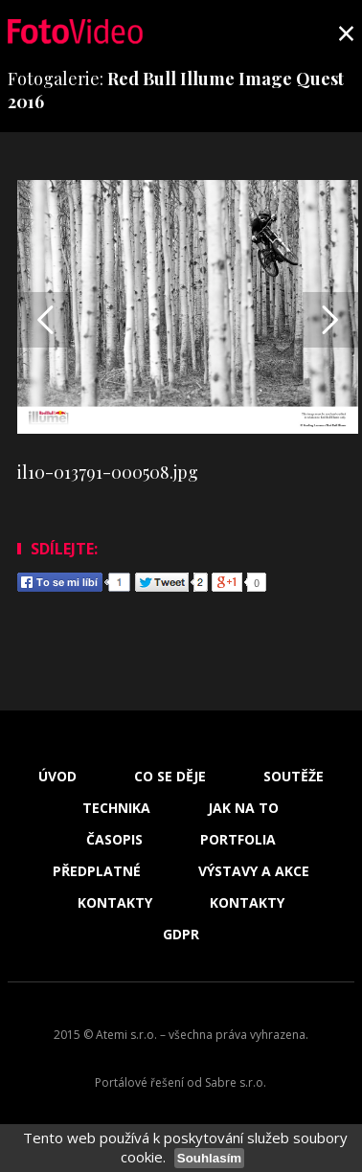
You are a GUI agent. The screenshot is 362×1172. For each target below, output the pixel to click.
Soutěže (293, 776)
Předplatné (97, 871)
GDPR (181, 934)
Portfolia (238, 839)
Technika (116, 808)
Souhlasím (209, 1158)
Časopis (114, 839)
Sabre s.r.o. (235, 1082)
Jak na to (243, 808)
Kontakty (115, 903)
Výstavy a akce (253, 871)
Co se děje (170, 776)
